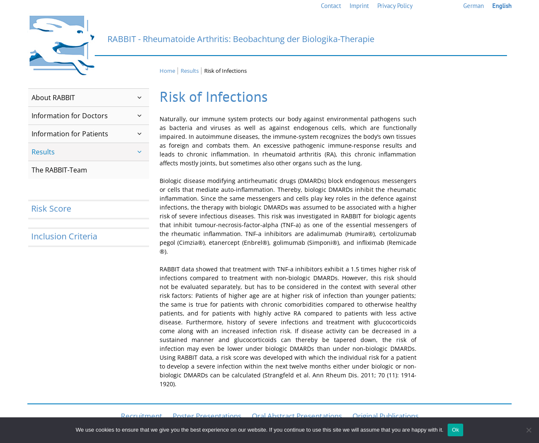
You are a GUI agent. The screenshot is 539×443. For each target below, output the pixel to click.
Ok (455, 430)
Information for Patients (90, 134)
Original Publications (385, 416)
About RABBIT (90, 97)
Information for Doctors (90, 116)
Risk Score (51, 208)
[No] (528, 430)
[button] (139, 97)
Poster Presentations (207, 416)
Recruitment (141, 416)
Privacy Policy (395, 6)
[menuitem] (473, 6)
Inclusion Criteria (64, 236)
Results (90, 152)
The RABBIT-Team (59, 170)
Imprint (359, 6)
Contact (331, 6)
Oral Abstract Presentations (297, 416)
